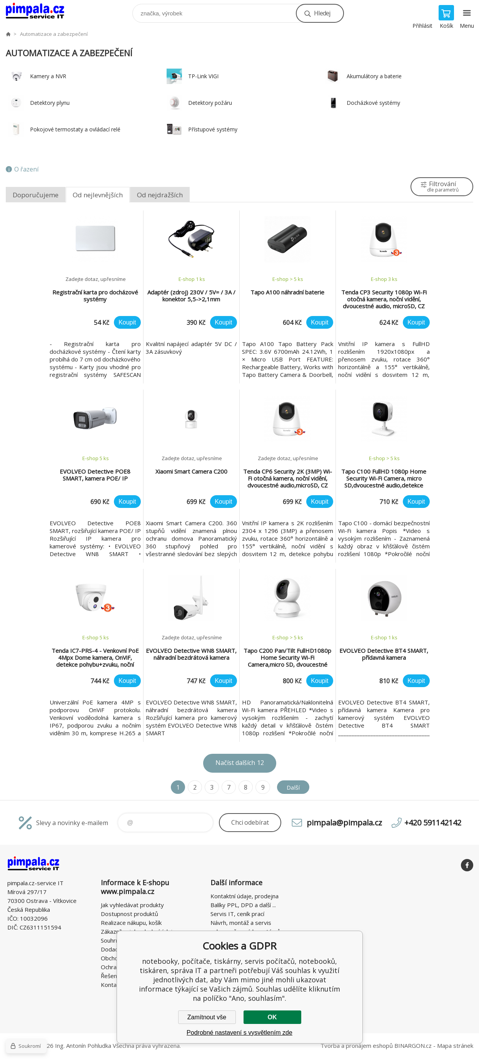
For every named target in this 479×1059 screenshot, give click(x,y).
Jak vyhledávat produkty (132, 905)
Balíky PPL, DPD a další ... (243, 905)
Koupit (127, 322)
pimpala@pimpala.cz (344, 822)
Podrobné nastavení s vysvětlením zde (239, 1032)
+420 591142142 (432, 822)
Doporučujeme (35, 194)
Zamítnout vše (206, 1017)
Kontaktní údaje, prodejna (244, 896)
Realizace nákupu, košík (131, 922)
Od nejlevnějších (98, 194)
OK (272, 1017)
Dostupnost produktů (129, 914)
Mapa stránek (455, 1045)
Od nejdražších (160, 194)
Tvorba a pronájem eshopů (356, 1045)
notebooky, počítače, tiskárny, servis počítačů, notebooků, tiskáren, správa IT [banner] (40, 11)
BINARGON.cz (413, 1045)
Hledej (322, 13)
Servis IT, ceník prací (237, 914)
